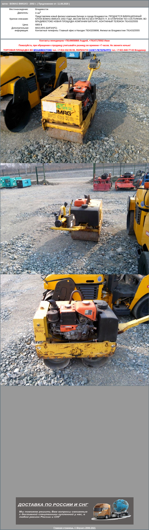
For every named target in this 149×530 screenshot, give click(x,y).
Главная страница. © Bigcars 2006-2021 (74, 528)
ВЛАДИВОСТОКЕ (42, 50)
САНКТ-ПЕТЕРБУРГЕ (100, 50)
